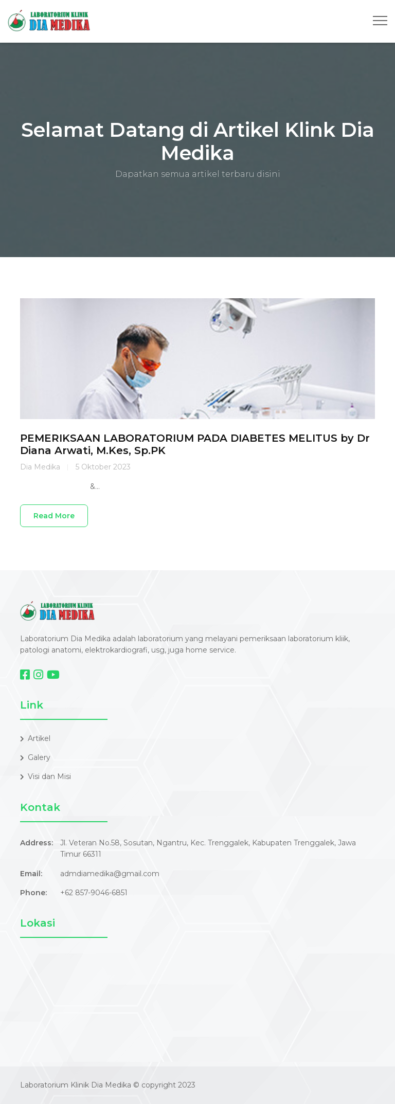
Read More (54, 515)
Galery (35, 757)
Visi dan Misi (45, 776)
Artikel (35, 738)
